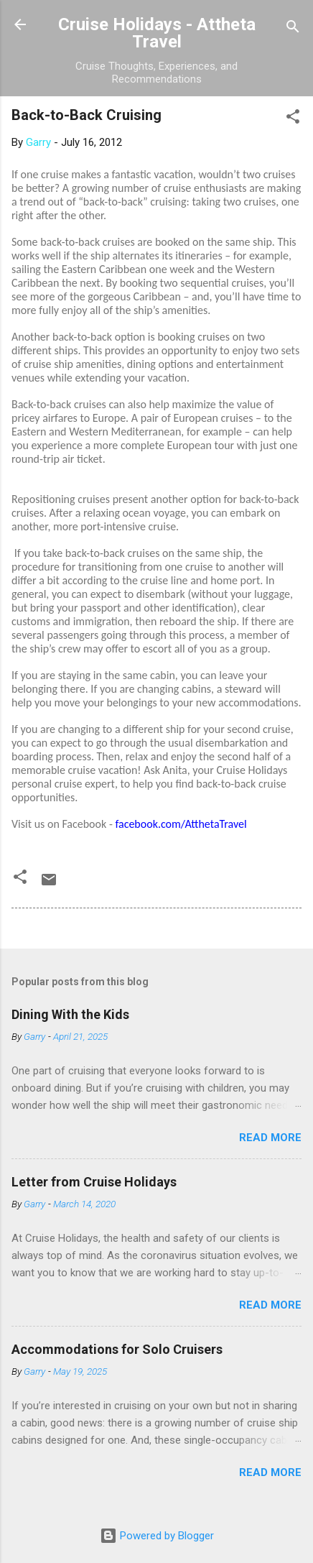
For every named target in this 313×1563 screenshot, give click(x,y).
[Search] (293, 29)
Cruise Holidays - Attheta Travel (157, 33)
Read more (270, 1137)
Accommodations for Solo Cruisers (117, 1349)
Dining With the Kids (70, 1014)
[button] (293, 119)
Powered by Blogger (157, 1535)
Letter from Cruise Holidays (94, 1181)
